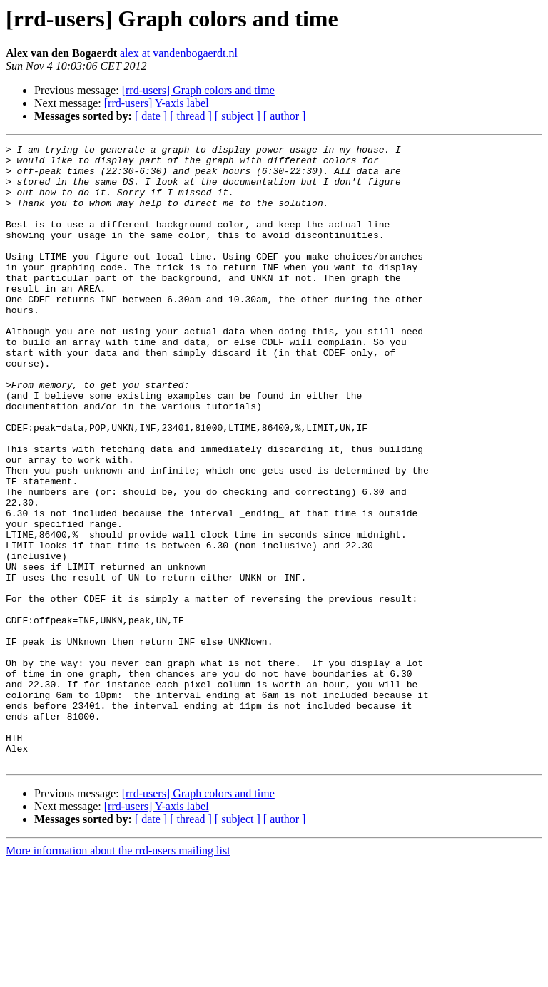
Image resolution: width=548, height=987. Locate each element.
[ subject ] (237, 116)
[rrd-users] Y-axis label (156, 103)
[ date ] (151, 116)
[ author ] (284, 116)
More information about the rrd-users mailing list (118, 974)
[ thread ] (191, 116)
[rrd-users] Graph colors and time (198, 90)
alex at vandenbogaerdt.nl (179, 53)
